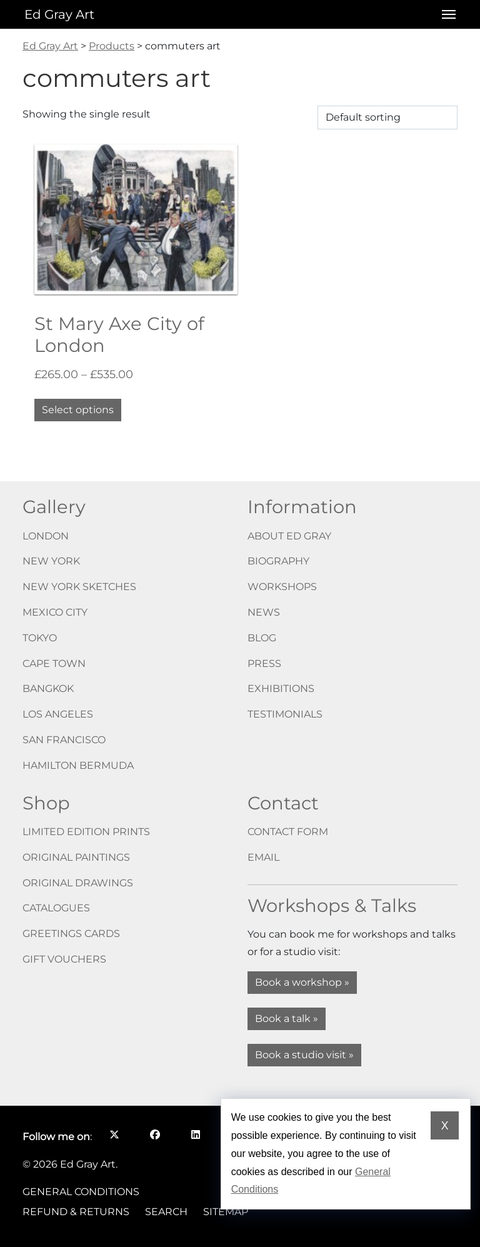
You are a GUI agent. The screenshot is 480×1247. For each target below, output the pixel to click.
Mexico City (55, 612)
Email (263, 857)
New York (51, 561)
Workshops (282, 587)
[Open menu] (445, 14)
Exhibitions (281, 688)
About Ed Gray (289, 536)
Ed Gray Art (59, 14)
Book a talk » (286, 1018)
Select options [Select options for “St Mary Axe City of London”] (78, 410)
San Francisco (64, 740)
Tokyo (39, 638)
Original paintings (76, 857)
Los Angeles (57, 714)
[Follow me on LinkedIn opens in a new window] (195, 1134)
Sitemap (225, 1212)
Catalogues (56, 908)
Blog (262, 638)
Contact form (288, 832)
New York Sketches (79, 587)
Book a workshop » (302, 982)
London (45, 536)
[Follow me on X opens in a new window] (114, 1134)
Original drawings (77, 883)
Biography (278, 561)
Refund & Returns (75, 1212)
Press (264, 663)
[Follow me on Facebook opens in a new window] (155, 1134)
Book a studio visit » (304, 1055)
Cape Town (54, 663)
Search (166, 1212)
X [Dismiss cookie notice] (445, 1125)
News (264, 612)
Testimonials (285, 714)
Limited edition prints (86, 832)
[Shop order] (388, 117)
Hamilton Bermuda (78, 765)
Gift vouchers (64, 959)
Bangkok (48, 688)
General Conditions (80, 1192)
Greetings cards (71, 933)
